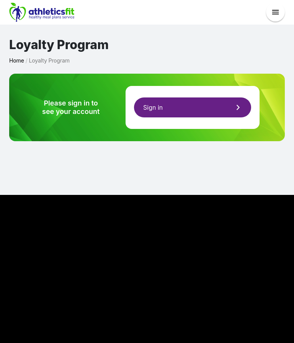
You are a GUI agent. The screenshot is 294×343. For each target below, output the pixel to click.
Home (16, 60)
